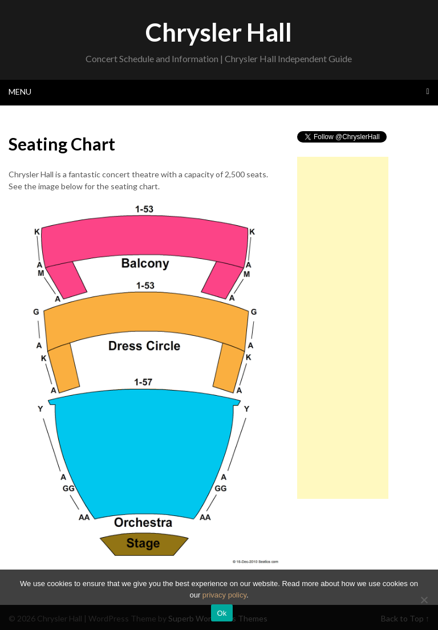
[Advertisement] (342, 328)
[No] (423, 599)
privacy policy (224, 595)
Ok (221, 613)
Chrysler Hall (218, 32)
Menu (20, 91)
